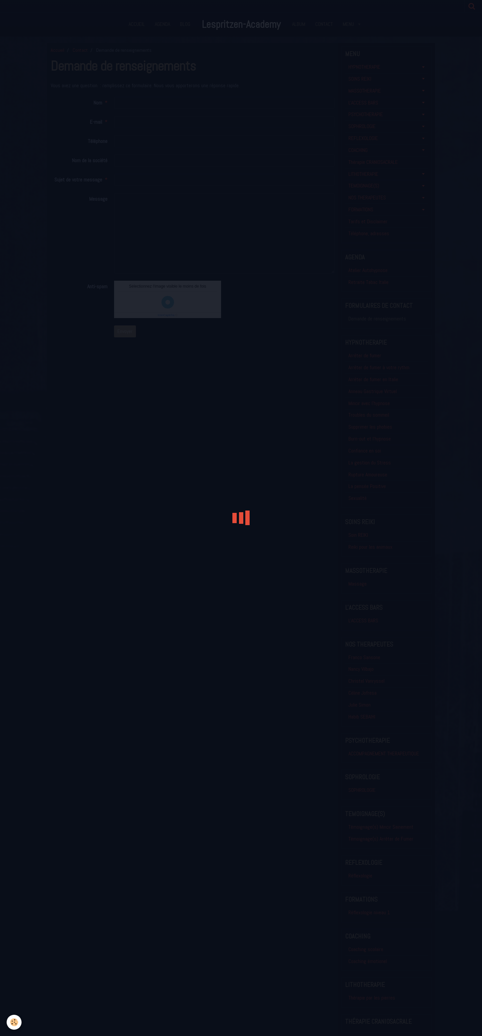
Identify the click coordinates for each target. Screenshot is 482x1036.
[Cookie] (14, 1022)
